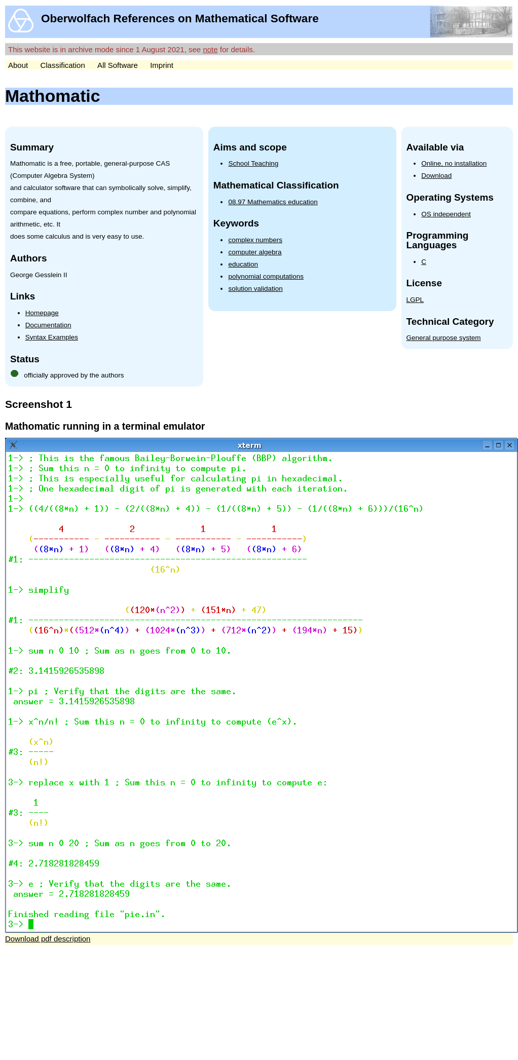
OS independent (446, 214)
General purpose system (443, 338)
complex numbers (255, 240)
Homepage (42, 313)
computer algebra (254, 252)
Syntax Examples (51, 337)
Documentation (48, 325)
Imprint (161, 65)
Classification (62, 65)
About (18, 65)
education (243, 264)
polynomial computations (266, 276)
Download (436, 175)
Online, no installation (454, 163)
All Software (117, 65)
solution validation (255, 288)
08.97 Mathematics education (272, 202)
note (210, 49)
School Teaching (253, 163)
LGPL (415, 300)
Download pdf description (47, 938)
